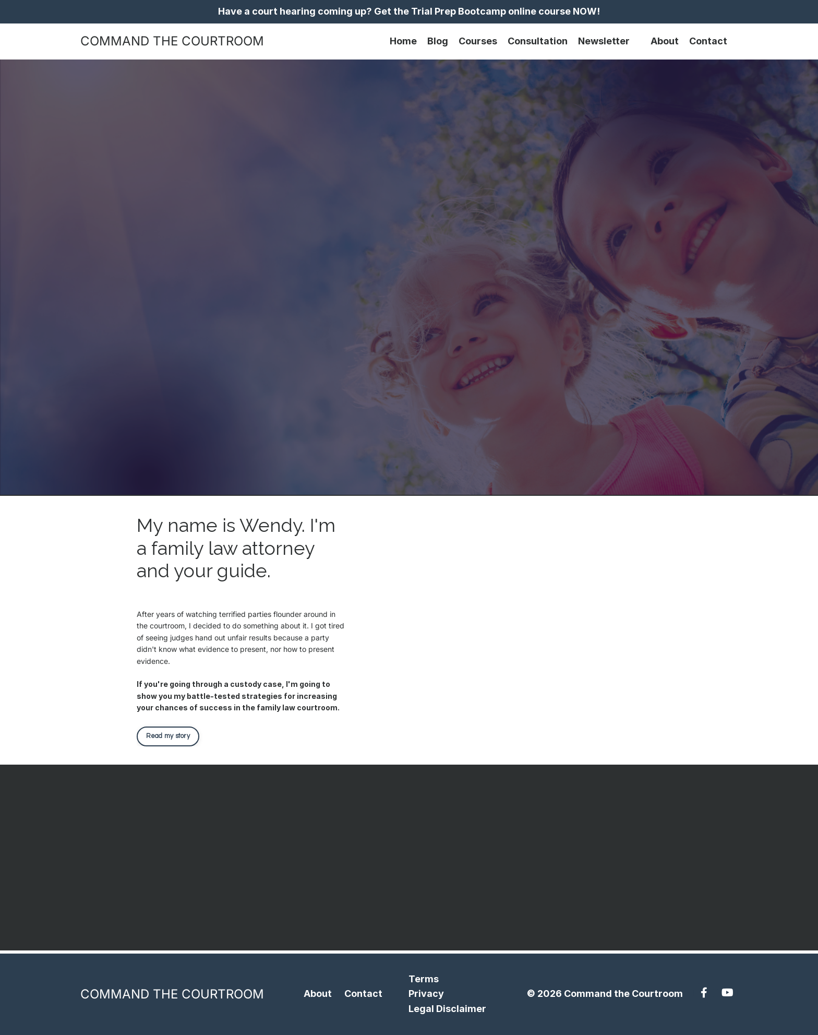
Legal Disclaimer (447, 1008)
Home (403, 40)
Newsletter (604, 40)
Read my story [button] (168, 736)
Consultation (538, 40)
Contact (708, 40)
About (665, 40)
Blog (437, 40)
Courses (478, 40)
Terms (423, 978)
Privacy (426, 993)
